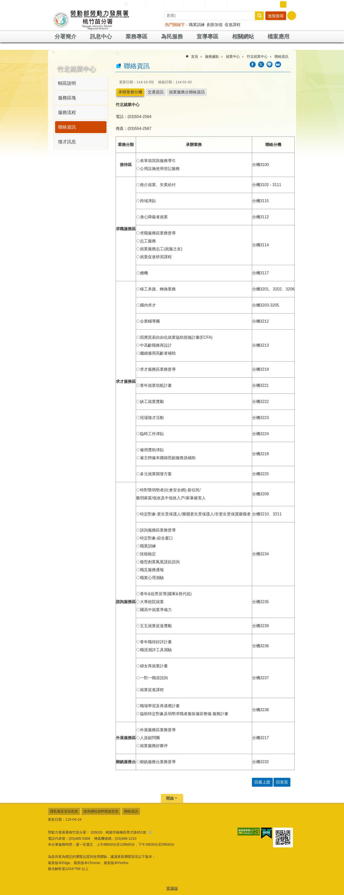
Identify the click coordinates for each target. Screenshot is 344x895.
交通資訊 (156, 92)
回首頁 (155, 4)
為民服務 (172, 36)
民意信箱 (194, 4)
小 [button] (275, 4)
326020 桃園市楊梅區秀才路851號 (121, 832)
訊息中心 (101, 36)
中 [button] (283, 4)
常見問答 (216, 4)
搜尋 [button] (259, 15)
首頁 (194, 56)
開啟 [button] (170, 798)
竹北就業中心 (76, 68)
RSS (255, 4)
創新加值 (215, 25)
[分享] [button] (291, 15)
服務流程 (67, 112)
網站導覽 (135, 4)
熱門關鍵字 (175, 25)
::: (126, 4)
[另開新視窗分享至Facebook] (253, 64)
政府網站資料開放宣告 (101, 811)
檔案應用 (278, 36)
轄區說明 (67, 83)
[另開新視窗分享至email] (278, 64)
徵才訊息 (67, 141)
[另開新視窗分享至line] (270, 64)
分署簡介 (65, 36)
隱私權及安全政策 (64, 811)
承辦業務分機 (130, 92)
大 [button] (291, 4)
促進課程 (233, 25)
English (173, 4)
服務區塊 (67, 97)
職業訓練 (197, 25)
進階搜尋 (276, 16)
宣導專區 (207, 36)
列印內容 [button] (287, 64)
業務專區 (136, 36)
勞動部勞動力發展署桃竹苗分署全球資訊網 (91, 19)
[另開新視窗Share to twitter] (261, 64)
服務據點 (212, 56)
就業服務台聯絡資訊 (187, 92)
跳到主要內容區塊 (2, 2)
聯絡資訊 (67, 127)
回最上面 (262, 782)
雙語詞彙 (237, 4)
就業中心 (233, 56)
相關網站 (243, 36)
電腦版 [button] (172, 888)
